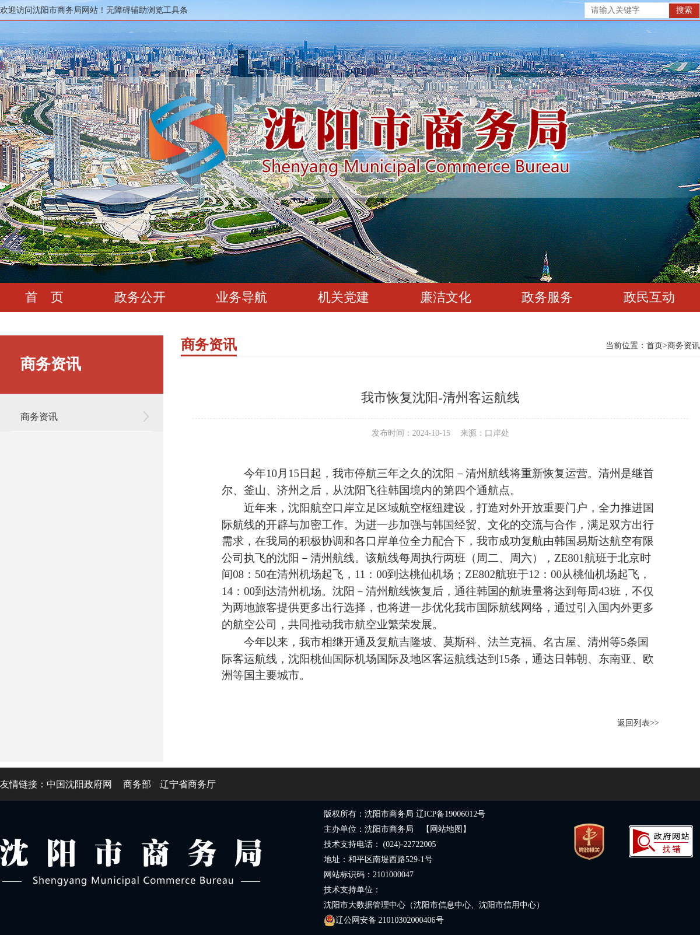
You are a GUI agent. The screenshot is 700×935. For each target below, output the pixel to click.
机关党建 (343, 297)
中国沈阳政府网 (79, 784)
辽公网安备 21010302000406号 (384, 920)
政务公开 (140, 297)
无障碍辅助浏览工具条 (147, 10)
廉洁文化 (445, 297)
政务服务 (547, 297)
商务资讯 (39, 417)
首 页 (44, 297)
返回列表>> (638, 723)
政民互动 (649, 297)
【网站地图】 (446, 829)
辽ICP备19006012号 (451, 814)
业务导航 (241, 297)
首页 (654, 345)
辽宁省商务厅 (188, 784)
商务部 (137, 784)
